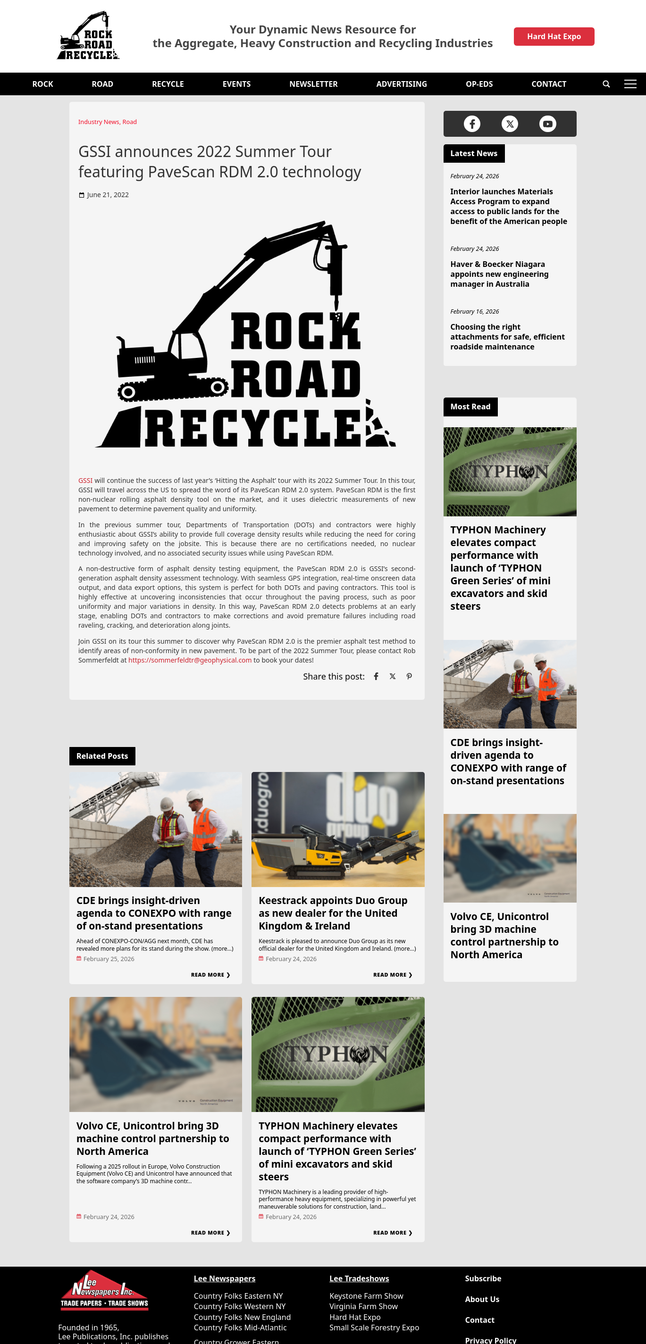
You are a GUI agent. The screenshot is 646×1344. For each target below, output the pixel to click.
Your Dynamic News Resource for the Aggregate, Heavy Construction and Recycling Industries (322, 36)
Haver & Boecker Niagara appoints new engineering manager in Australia (500, 274)
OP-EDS (479, 84)
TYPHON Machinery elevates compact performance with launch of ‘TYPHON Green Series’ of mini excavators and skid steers (337, 1151)
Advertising (402, 84)
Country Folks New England (242, 1317)
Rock (43, 84)
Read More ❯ (210, 974)
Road (103, 84)
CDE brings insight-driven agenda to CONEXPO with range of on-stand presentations (154, 913)
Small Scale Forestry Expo (374, 1327)
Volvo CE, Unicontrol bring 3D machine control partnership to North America (152, 1138)
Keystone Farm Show (366, 1296)
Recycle (168, 84)
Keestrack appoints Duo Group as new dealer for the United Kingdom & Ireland (333, 913)
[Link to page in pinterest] (409, 676)
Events (237, 84)
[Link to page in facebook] (376, 676)
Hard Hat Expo (554, 36)
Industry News (98, 121)
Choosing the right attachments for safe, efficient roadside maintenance (508, 337)
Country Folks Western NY (240, 1306)
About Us (482, 1299)
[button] (606, 84)
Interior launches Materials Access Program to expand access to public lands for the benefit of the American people (509, 206)
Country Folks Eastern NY (238, 1296)
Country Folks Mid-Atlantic (240, 1327)
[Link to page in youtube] (547, 124)
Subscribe (483, 1278)
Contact (548, 84)
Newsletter (313, 84)
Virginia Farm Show (363, 1306)
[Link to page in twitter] (392, 676)
